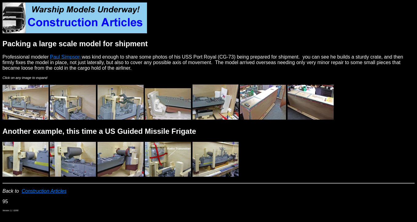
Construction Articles (44, 191)
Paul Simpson (66, 57)
